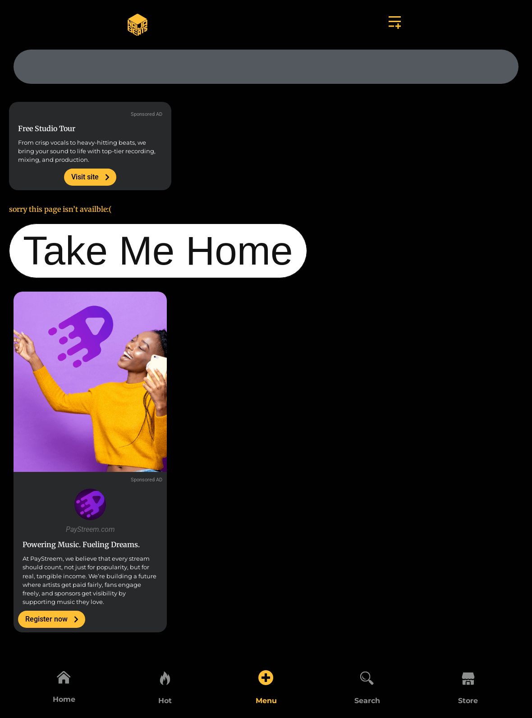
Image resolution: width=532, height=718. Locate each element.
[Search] (367, 676)
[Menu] (266, 676)
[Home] (64, 676)
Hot (165, 700)
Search (367, 700)
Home (64, 700)
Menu (266, 700)
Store (468, 700)
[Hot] (165, 676)
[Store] (468, 676)
